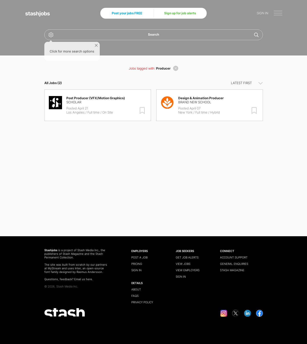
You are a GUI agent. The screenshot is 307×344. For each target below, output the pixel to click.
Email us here (83, 279)
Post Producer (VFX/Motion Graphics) (95, 98)
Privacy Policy (142, 302)
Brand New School (194, 102)
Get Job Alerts (187, 257)
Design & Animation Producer (201, 98)
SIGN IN (262, 13)
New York (185, 112)
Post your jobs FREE (127, 13)
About (136, 289)
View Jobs (183, 263)
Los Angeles (75, 112)
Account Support (234, 257)
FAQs (135, 295)
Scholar (73, 102)
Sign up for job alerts (180, 13)
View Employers (188, 270)
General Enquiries (234, 263)
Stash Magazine (73, 253)
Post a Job (139, 257)
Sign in (136, 270)
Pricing (136, 263)
